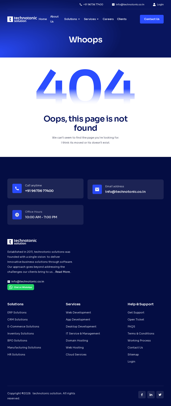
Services (92, 19)
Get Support (136, 312)
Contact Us (135, 347)
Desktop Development (81, 326)
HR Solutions (16, 354)
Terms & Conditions (141, 333)
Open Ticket (136, 319)
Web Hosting (75, 347)
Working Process (139, 340)
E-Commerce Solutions (23, 326)
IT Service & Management (83, 333)
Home (43, 19)
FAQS (131, 326)
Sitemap (133, 354)
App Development (78, 319)
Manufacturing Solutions (24, 347)
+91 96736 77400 (93, 4)
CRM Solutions (17, 319)
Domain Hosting (77, 340)
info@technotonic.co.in (130, 4)
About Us (54, 19)
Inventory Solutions (20, 333)
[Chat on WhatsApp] (20, 289)
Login (160, 4)
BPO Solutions (17, 340)
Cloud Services (76, 354)
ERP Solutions (17, 312)
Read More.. (63, 272)
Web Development (78, 312)
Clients (122, 19)
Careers (108, 19)
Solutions (72, 19)
